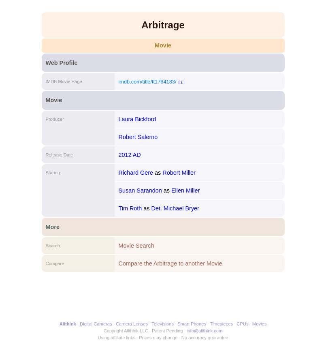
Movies (259, 323)
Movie (163, 45)
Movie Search (136, 245)
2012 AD (130, 155)
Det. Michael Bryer (175, 208)
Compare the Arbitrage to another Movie (170, 263)
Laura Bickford (137, 119)
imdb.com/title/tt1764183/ (148, 82)
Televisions (162, 323)
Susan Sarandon (140, 190)
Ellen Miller (185, 190)
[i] (181, 82)
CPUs (242, 323)
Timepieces (221, 323)
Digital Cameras (96, 323)
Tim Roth (130, 208)
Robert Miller (179, 172)
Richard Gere (136, 172)
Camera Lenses (132, 323)
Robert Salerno (138, 137)
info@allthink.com (204, 330)
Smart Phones (191, 323)
